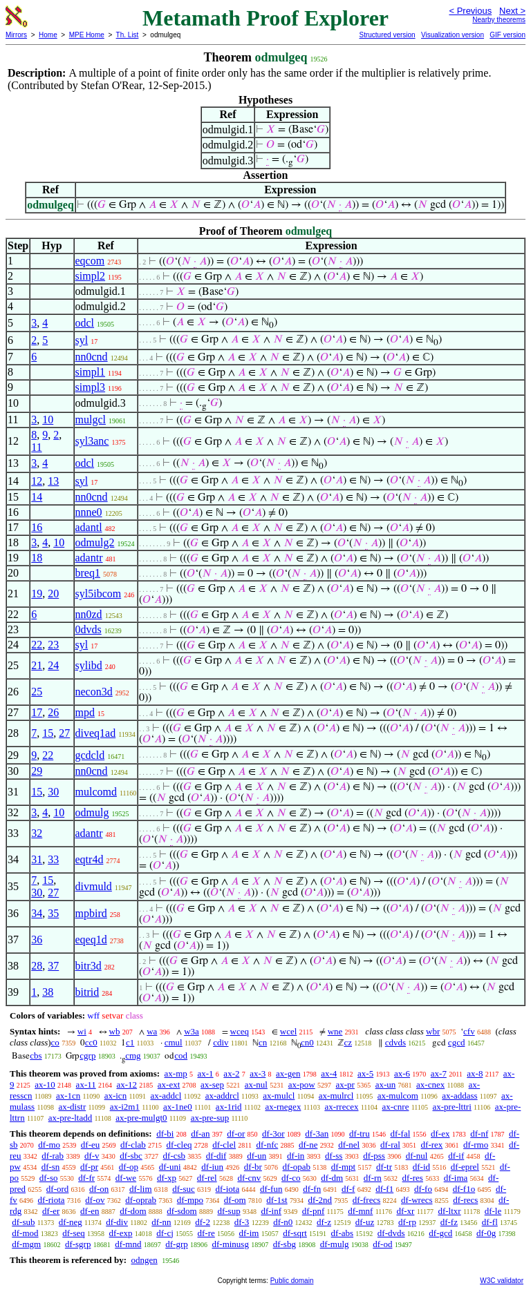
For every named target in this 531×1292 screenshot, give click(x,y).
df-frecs (366, 1200)
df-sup (228, 1211)
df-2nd (320, 1200)
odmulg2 (95, 542)
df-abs (342, 1233)
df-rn (373, 1178)
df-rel (207, 1178)
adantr (89, 557)
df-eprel (465, 1166)
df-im (249, 1233)
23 (53, 644)
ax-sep (212, 1084)
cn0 (307, 1042)
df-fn (312, 1189)
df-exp (121, 1233)
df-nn (161, 1222)
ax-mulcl (279, 1095)
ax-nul (256, 1084)
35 (53, 913)
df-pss (374, 1155)
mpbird (91, 913)
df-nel (349, 1144)
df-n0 (282, 1222)
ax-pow (301, 1084)
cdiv (220, 1042)
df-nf (479, 1133)
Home (48, 35)
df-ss (333, 1155)
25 (36, 691)
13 (53, 481)
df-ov (94, 1200)
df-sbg (284, 1244)
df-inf (271, 1211)
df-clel (224, 1144)
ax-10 (45, 1084)
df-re (206, 1233)
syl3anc (92, 441)
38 (47, 992)
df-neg (70, 1222)
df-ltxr (449, 1211)
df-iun (212, 1166)
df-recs (465, 1200)
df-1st (276, 1200)
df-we (125, 1178)
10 (47, 419)
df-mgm (26, 1244)
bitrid (87, 992)
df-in (295, 1155)
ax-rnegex (283, 1106)
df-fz (449, 1222)
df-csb (174, 1155)
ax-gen (288, 1073)
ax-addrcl (222, 1095)
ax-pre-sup (210, 1117)
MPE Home (86, 35)
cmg (132, 1055)
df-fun (271, 1189)
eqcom (90, 261)
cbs (35, 1055)
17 (36, 712)
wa (152, 1031)
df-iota (228, 1189)
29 (36, 771)
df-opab (296, 1166)
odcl (85, 323)
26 (53, 712)
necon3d (94, 691)
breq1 (87, 573)
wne (335, 1031)
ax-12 (126, 1084)
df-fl (490, 1222)
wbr (433, 1031)
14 (36, 497)
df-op (128, 1166)
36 (36, 939)
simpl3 (90, 387)
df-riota (51, 1200)
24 (53, 665)
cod (180, 1055)
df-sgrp (78, 1244)
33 (53, 859)
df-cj (165, 1233)
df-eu (90, 1144)
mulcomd (96, 792)
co (55, 1042)
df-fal (400, 1133)
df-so (48, 1178)
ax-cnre (395, 1106)
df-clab (133, 1144)
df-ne (308, 1144)
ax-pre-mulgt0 (141, 1117)
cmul (174, 1042)
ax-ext (169, 1084)
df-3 (242, 1222)
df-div (117, 1222)
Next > (512, 11)
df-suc (183, 1189)
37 (53, 966)
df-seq (73, 1233)
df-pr (89, 1166)
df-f (348, 1189)
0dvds (88, 629)
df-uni (170, 1166)
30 (53, 792)
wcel (288, 1031)
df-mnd (128, 1244)
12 (36, 481)
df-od (382, 1244)
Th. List (127, 35)
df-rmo (475, 1144)
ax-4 (329, 1073)
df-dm (332, 1178)
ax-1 (206, 1073)
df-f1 (384, 1189)
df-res (412, 1178)
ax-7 (439, 1073)
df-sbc (131, 1155)
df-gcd (440, 1233)
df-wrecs (416, 1200)
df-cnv (249, 1178)
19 (36, 593)
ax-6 (402, 1073)
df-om (235, 1200)
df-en (89, 1211)
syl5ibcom (98, 593)
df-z (324, 1222)
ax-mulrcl (336, 1095)
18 (36, 557)
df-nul (417, 1155)
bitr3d (88, 966)
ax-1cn (68, 1095)
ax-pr (344, 1084)
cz (348, 1042)
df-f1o (464, 1189)
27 (64, 733)
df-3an (316, 1133)
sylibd (88, 665)
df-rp (407, 1222)
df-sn (50, 1166)
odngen (144, 1260)
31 (36, 859)
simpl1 (90, 372)
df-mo (49, 1144)
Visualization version (452, 35)
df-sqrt (295, 1233)
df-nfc (267, 1144)
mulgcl (90, 419)
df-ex (440, 1133)
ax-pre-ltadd (70, 1117)
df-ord (57, 1189)
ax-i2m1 (125, 1106)
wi (81, 1031)
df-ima (456, 1178)
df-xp (166, 1178)
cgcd (456, 1042)
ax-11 (86, 1084)
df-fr (86, 1178)
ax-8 (475, 1073)
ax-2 (231, 1073)
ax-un (385, 1084)
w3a (191, 1031)
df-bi (165, 1133)
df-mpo (190, 1200)
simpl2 (90, 276)
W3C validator (501, 1280)
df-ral (390, 1144)
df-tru (359, 1133)
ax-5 (365, 1073)
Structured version (387, 35)
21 (36, 665)
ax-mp (176, 1073)
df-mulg (334, 1244)
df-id (421, 1166)
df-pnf (313, 1211)
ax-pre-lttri (451, 1106)
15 (47, 733)
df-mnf (360, 1211)
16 (36, 527)
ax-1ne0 (177, 1106)
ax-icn (115, 1095)
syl (81, 340)
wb (114, 1031)
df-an (200, 1133)
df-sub (23, 1222)
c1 (130, 1042)
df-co (290, 1178)
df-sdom (181, 1211)
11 (36, 447)
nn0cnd (91, 357)
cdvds (395, 1042)
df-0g (486, 1233)
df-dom (133, 1211)
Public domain (292, 1280)
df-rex (432, 1144)
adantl (88, 527)
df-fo (423, 1189)
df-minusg (230, 1244)
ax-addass (459, 1095)
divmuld (93, 886)
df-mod (25, 1233)
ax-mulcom (398, 1095)
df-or (236, 1133)
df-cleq (179, 1144)
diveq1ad (95, 733)
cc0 (91, 1042)
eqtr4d (89, 859)
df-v (92, 1155)
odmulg (92, 812)
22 (36, 644)
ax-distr (72, 1106)
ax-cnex (430, 1084)
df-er (50, 1211)
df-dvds (391, 1233)
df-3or (273, 1133)
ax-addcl (166, 1095)
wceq (239, 1031)
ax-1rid (229, 1106)
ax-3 (258, 1073)
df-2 (202, 1222)
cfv (469, 1031)
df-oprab (140, 1200)
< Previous (470, 11)
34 (36, 913)
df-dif (216, 1155)
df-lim (140, 1189)
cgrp (87, 1055)
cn (263, 1042)
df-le (493, 1211)
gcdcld (90, 755)
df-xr (405, 1211)
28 (36, 966)
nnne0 (88, 512)
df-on (99, 1189)
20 (53, 593)
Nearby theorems (498, 19)
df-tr (384, 1166)
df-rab (52, 1155)
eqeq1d (91, 939)
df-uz (364, 1222)
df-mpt (343, 1166)
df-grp (176, 1244)
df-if (456, 1155)
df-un (256, 1155)
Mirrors (16, 35)
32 (36, 833)
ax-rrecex (341, 1106)
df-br (253, 1166)
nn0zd (88, 614)
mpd (85, 712)
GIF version (507, 35)
